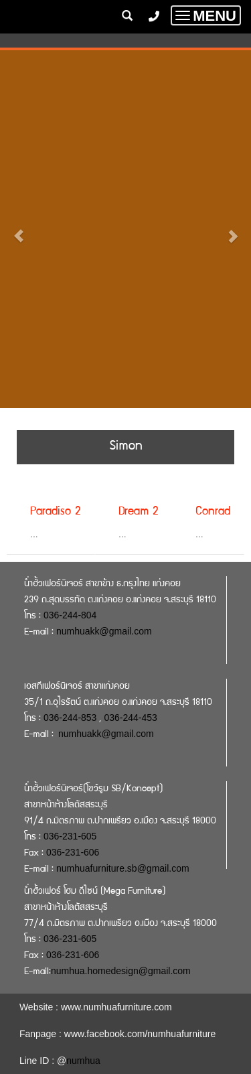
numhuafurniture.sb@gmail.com (122, 868)
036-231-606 (72, 852)
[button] (18, 229)
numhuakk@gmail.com (104, 631)
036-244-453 (130, 717)
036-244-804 (70, 615)
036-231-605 (70, 836)
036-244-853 (70, 717)
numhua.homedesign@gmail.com (121, 970)
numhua (83, 1060)
